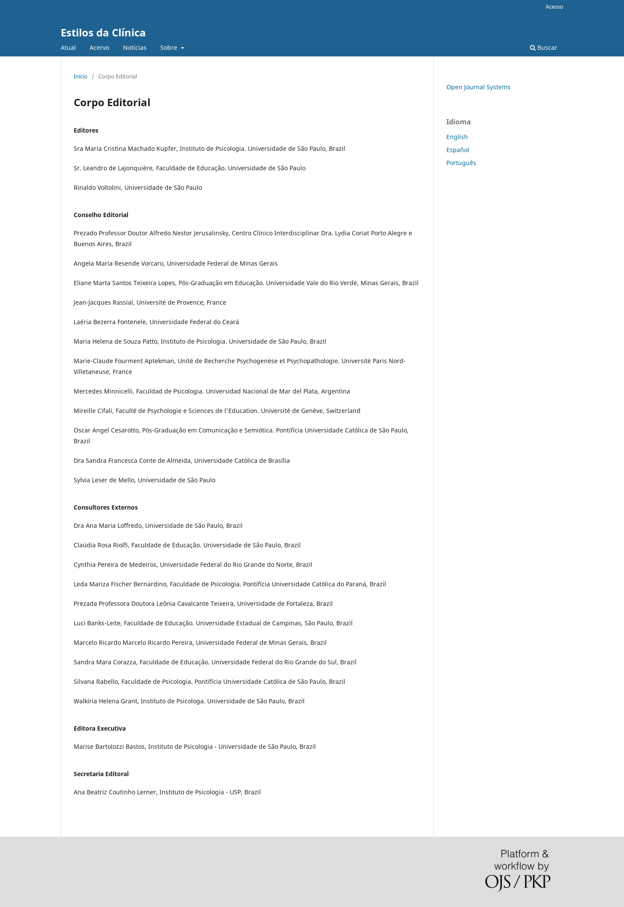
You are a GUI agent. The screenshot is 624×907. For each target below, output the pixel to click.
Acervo (99, 47)
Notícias (134, 47)
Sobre (169, 47)
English (457, 137)
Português (461, 163)
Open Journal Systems (478, 87)
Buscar (543, 47)
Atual (68, 47)
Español (457, 150)
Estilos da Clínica (103, 32)
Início (81, 76)
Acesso (554, 6)
